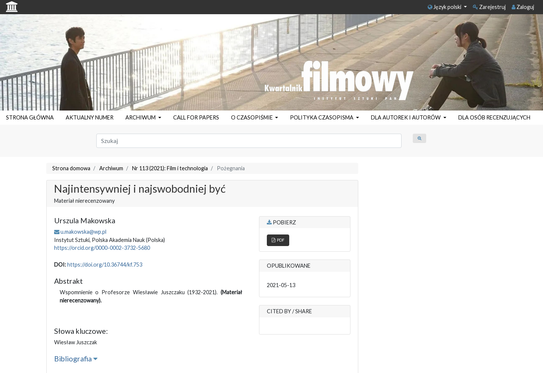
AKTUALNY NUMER (89, 117)
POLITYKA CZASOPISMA (322, 117)
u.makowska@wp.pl (83, 232)
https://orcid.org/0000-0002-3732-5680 (102, 248)
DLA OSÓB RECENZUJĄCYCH (494, 117)
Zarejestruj (489, 7)
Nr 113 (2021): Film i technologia (170, 168)
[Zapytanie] (249, 141)
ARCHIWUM (141, 117)
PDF (278, 239)
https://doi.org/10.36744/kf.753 (104, 264)
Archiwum (111, 168)
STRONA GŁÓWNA (30, 117)
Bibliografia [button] (75, 358)
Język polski (445, 7)
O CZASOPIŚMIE (252, 117)
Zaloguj (523, 7)
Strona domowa (71, 168)
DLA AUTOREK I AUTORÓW (406, 117)
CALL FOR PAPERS (196, 117)
